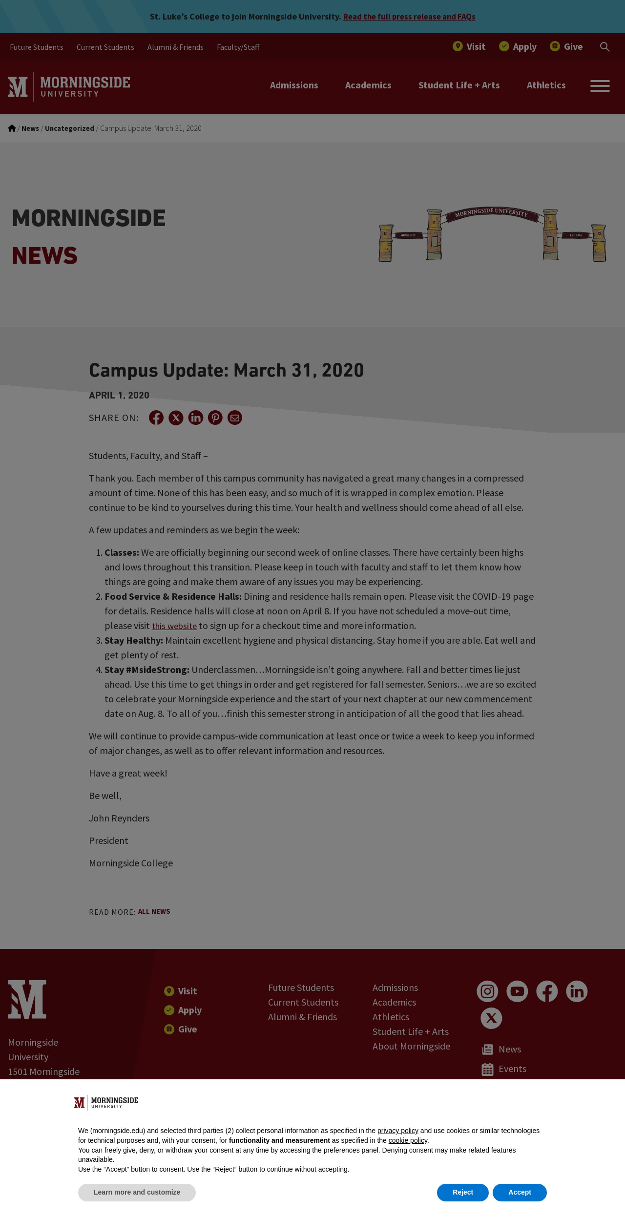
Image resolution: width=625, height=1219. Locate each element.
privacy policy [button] (397, 1131)
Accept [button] (519, 1192)
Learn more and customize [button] (137, 1192)
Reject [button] (463, 1192)
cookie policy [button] (408, 1140)
